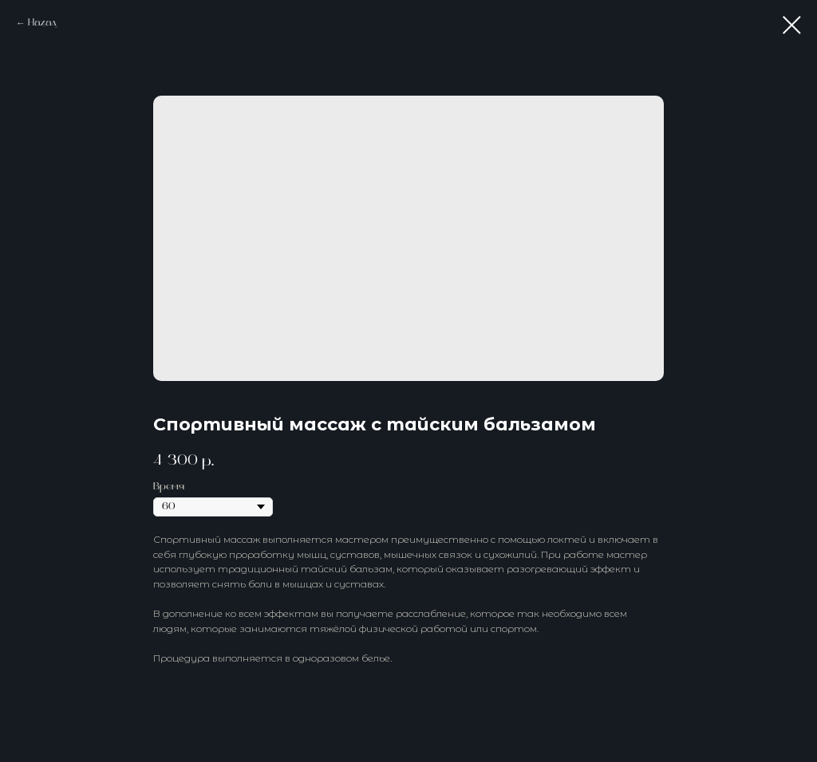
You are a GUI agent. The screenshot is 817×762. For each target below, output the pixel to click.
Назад (42, 23)
